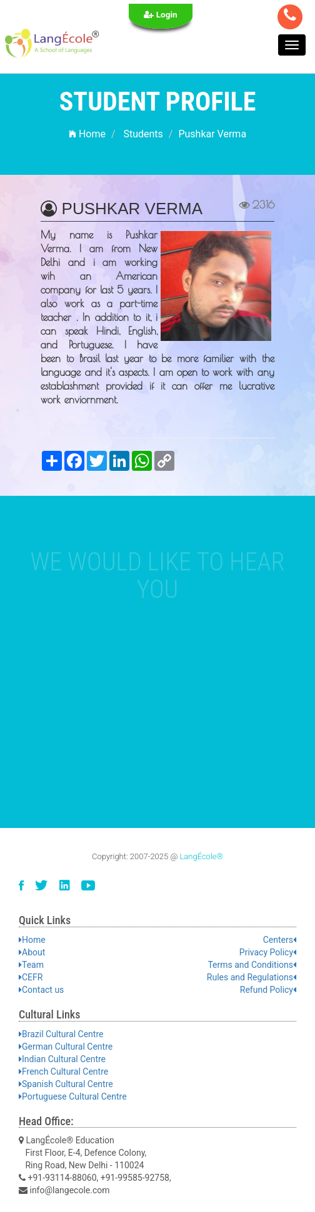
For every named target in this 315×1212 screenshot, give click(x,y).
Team (31, 965)
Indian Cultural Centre (62, 1059)
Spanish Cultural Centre (66, 1084)
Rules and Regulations (251, 977)
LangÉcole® (201, 856)
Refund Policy (268, 990)
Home (87, 134)
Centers (279, 940)
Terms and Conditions (252, 965)
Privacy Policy (267, 952)
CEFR (30, 977)
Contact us (41, 990)
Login (161, 14)
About (32, 952)
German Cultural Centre (65, 1047)
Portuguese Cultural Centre (73, 1096)
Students (142, 134)
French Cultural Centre (63, 1072)
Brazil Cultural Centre (61, 1034)
